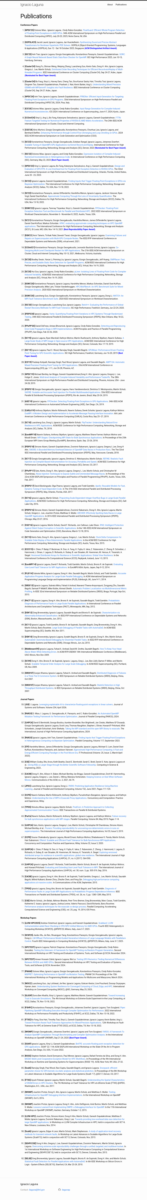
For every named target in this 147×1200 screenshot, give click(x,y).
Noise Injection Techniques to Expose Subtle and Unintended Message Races (70, 474)
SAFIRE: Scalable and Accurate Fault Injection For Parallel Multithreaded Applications (62, 392)
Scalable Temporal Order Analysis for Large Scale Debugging (59, 664)
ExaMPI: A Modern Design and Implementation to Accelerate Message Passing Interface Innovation (69, 413)
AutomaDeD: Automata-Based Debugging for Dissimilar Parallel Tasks (56, 640)
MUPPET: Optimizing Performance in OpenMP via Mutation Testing (54, 974)
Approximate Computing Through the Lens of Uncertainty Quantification (80, 196)
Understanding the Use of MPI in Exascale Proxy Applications (59, 798)
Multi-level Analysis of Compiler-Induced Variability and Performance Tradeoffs (75, 377)
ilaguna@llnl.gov (37, 1190)
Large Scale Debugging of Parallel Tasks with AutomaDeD (77, 628)
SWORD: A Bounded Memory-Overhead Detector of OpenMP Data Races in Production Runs (70, 450)
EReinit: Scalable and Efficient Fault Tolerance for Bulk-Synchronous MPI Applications (77, 840)
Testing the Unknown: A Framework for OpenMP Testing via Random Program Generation (73, 950)
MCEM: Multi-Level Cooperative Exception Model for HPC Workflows (55, 1059)
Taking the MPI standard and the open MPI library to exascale (92, 728)
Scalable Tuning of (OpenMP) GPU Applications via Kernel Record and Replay (59, 145)
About (110, 4)
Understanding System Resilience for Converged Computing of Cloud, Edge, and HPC (74, 986)
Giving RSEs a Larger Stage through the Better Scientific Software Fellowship (62, 765)
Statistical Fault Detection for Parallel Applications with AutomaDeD (55, 1161)
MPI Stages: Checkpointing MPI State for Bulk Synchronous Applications (69, 437)
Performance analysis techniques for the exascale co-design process (55, 907)
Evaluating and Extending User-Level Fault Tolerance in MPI (71, 867)
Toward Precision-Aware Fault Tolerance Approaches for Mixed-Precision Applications (63, 1023)
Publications (121, 4)
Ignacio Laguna (31, 4)
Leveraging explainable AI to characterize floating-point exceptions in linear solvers (76, 704)
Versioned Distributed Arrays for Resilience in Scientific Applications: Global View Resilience (72, 555)
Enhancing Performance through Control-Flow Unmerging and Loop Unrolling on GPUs (79, 133)
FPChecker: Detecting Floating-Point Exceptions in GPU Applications (77, 401)
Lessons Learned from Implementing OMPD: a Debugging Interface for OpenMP (68, 1107)
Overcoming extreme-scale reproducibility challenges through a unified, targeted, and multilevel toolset (77, 1146)
